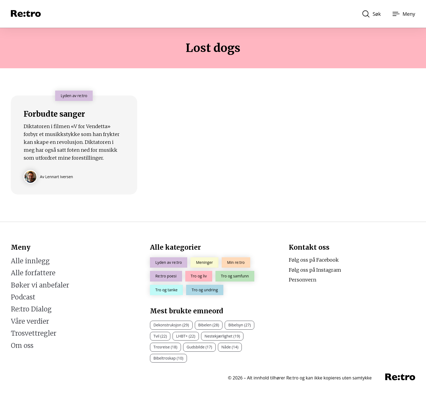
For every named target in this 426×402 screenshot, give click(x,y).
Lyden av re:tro (168, 262)
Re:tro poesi (166, 276)
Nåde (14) (230, 347)
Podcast (23, 297)
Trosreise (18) (165, 347)
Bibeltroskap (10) (168, 358)
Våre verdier (30, 321)
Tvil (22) (160, 336)
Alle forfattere (33, 273)
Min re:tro (236, 262)
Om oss (22, 345)
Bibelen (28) (208, 324)
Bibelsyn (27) (239, 324)
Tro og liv (199, 276)
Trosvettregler (34, 333)
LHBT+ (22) (185, 336)
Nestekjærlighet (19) (222, 336)
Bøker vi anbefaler (40, 285)
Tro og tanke (166, 289)
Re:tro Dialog (31, 309)
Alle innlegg (30, 261)
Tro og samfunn (235, 276)
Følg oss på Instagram (315, 270)
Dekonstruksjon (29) (171, 324)
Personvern (302, 280)
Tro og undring (205, 289)
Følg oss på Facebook (314, 260)
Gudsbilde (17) (199, 347)
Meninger (204, 262)
